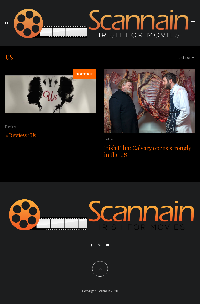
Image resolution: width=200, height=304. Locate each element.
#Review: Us (20, 135)
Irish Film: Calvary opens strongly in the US (147, 151)
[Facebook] (91, 245)
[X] (99, 245)
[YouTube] (108, 245)
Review (10, 126)
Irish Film (111, 139)
